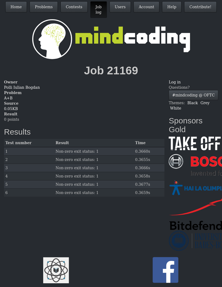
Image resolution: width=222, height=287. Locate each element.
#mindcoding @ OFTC (193, 95)
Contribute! (200, 7)
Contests (74, 7)
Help (171, 7)
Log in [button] (175, 82)
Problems (44, 7)
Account (146, 7)
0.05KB (11, 109)
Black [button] (192, 103)
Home (16, 7)
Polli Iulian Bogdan (22, 87)
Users (120, 7)
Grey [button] (204, 103)
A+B (8, 98)
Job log (98, 9)
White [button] (175, 108)
